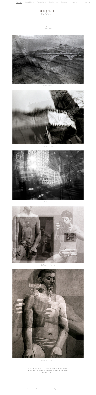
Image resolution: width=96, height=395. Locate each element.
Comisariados (53, 2)
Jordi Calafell (48, 12)
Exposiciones (29, 2)
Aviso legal (53, 389)
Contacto (75, 2)
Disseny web (65, 389)
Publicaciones (41, 2)
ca (86, 2)
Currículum (64, 2)
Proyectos (19, 2)
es (89, 2)
